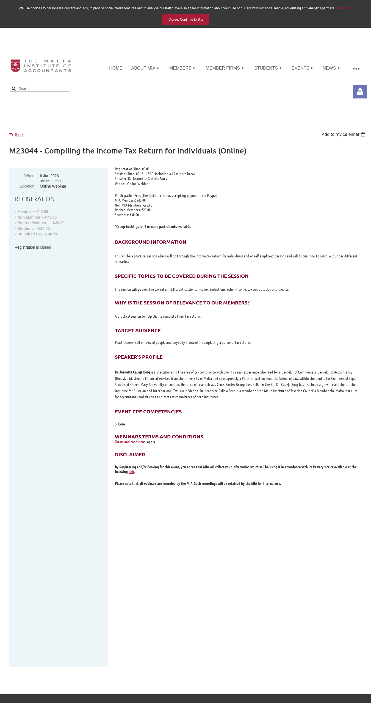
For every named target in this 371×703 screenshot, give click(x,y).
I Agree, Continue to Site (185, 19)
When (29, 176)
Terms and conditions (130, 441)
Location (27, 186)
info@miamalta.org (324, 584)
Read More (344, 8)
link (131, 471)
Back (19, 134)
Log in (360, 91)
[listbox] (344, 134)
